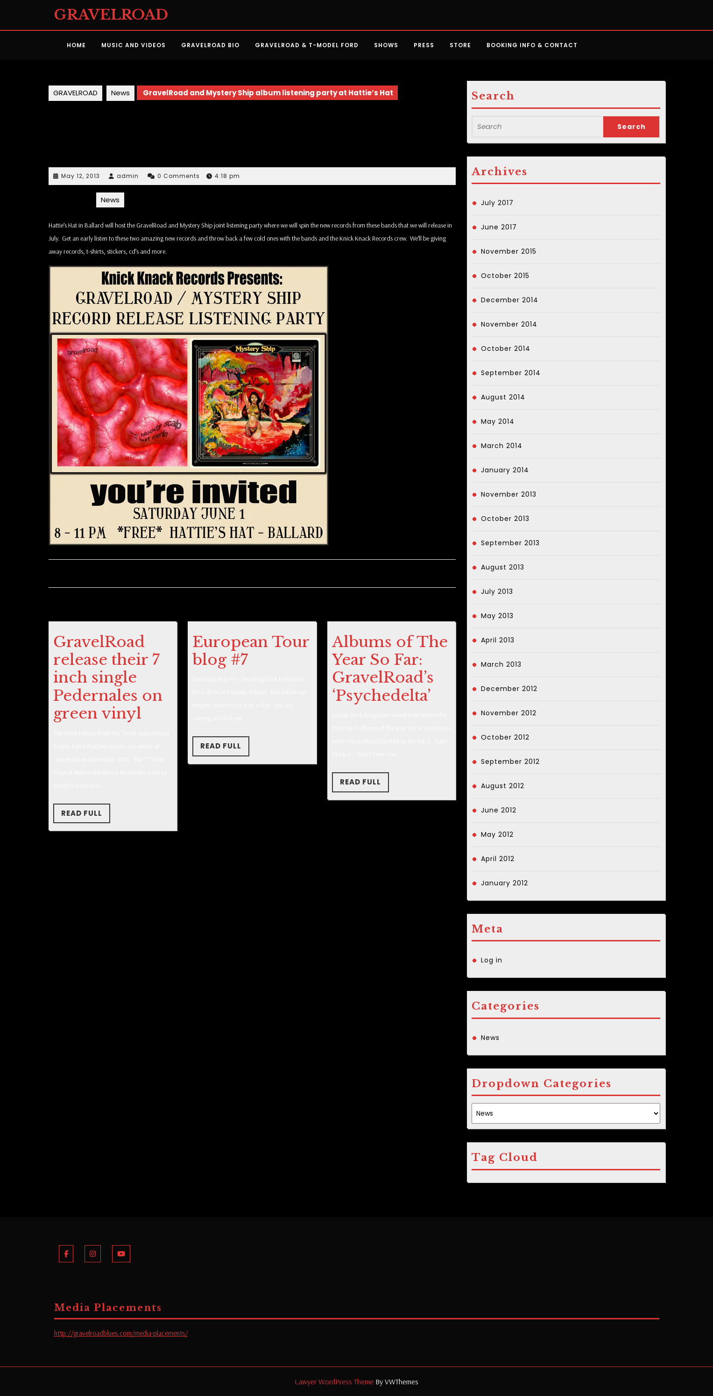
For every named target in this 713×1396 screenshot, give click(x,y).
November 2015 (509, 251)
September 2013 (510, 543)
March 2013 (501, 664)
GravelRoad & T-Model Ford (307, 45)
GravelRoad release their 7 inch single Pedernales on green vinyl (107, 678)
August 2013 (502, 567)
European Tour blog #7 (250, 651)
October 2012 (505, 737)
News (120, 93)
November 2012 (509, 713)
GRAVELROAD (111, 14)
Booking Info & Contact (532, 45)
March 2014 (501, 445)
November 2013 (509, 494)
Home (76, 45)
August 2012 (502, 786)
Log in (491, 960)
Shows (386, 45)
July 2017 (497, 202)
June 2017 (499, 227)
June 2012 (498, 810)
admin (128, 176)
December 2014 (509, 300)
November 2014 (509, 324)
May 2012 (497, 834)
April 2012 (498, 858)
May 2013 (497, 615)
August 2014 (503, 397)
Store (460, 45)
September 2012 (510, 761)
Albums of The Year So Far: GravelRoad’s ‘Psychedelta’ (390, 669)
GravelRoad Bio (210, 45)
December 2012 (509, 688)
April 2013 (498, 640)
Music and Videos (133, 45)
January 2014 (505, 470)
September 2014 (511, 372)
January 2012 (504, 883)
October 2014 (505, 348)
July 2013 (497, 591)
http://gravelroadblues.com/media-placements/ (121, 1333)
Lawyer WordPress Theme (334, 1381)
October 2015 (505, 275)
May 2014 (498, 421)
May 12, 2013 (80, 176)
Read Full (85, 816)
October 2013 (505, 518)
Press (424, 45)
